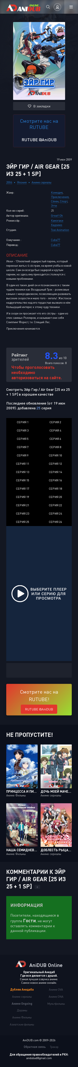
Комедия (57, 192)
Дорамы (22, 1010)
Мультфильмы (56, 1003)
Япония (22, 182)
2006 (9, 182)
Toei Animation (60, 230)
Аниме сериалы (41, 182)
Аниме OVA (56, 989)
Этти (54, 205)
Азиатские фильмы (22, 1024)
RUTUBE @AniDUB (39, 139)
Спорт (63, 201)
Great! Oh (57, 215)
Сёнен (55, 201)
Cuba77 (55, 240)
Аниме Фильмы (22, 1017)
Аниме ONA (56, 996)
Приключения (60, 197)
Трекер (54, 1047)
